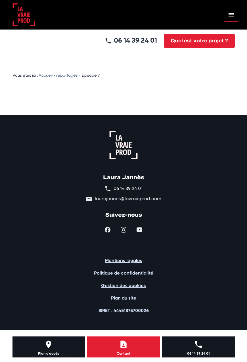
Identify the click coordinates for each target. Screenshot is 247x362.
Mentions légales (123, 261)
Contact (123, 353)
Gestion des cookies (123, 286)
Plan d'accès (48, 353)
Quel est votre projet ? (199, 41)
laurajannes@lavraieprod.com (128, 199)
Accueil (46, 76)
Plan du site (123, 298)
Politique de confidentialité (123, 273)
